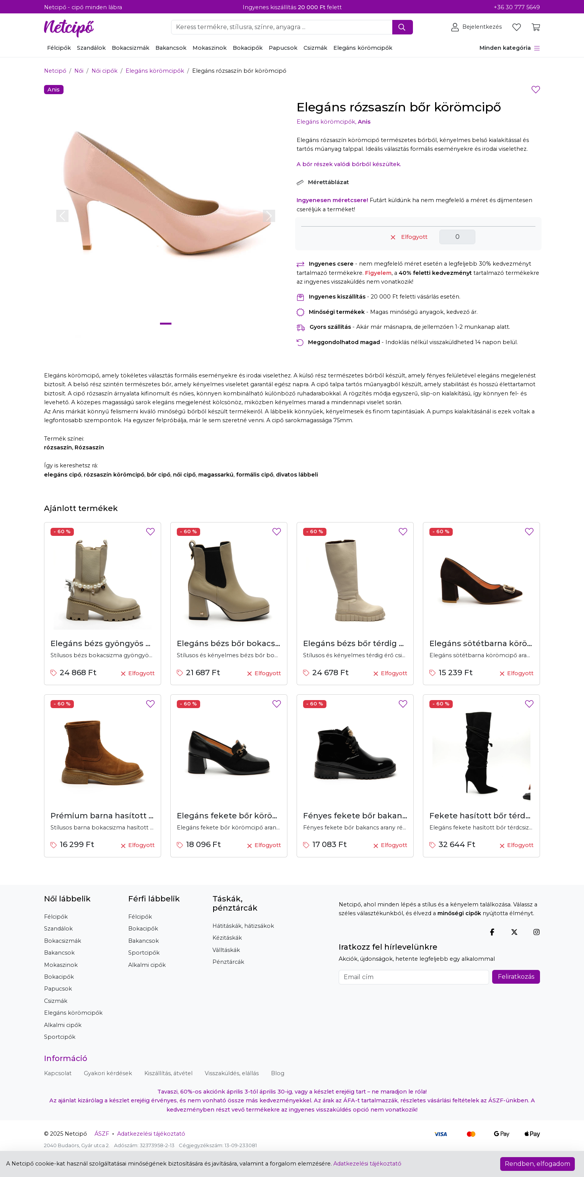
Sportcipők (59, 1036)
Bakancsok (170, 47)
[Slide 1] (165, 323)
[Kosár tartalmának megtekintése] (536, 26)
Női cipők (104, 70)
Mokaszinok (209, 47)
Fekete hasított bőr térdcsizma (491, 815)
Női (78, 70)
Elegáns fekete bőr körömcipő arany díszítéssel (271, 815)
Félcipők (59, 47)
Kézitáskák (227, 937)
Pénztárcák (228, 961)
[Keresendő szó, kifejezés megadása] (282, 27)
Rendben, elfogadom (537, 1163)
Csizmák (315, 47)
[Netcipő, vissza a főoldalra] (69, 26)
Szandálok (91, 47)
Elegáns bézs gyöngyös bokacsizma (122, 643)
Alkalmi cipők (63, 1025)
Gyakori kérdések (108, 1073)
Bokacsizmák (130, 47)
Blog (277, 1073)
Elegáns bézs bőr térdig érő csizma (372, 643)
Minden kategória (510, 47)
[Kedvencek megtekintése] (517, 26)
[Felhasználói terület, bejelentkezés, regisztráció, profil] (477, 26)
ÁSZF (102, 1133)
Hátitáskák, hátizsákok (243, 925)
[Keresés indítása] (402, 27)
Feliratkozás (516, 976)
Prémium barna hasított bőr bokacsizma (131, 815)
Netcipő (55, 70)
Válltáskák (226, 950)
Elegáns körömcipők (362, 47)
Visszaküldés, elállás (232, 1073)
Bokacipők (248, 47)
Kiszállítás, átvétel (168, 1073)
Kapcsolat (58, 1073)
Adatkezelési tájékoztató (151, 1133)
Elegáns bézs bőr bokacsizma (235, 643)
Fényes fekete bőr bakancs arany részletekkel (394, 815)
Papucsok (283, 47)
